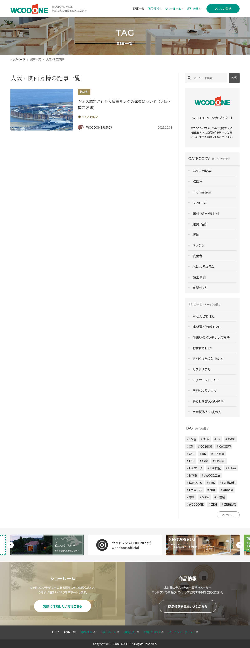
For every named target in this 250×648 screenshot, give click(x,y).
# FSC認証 (214, 468)
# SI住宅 (219, 497)
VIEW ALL (228, 514)
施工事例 (199, 277)
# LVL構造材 (228, 483)
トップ (55, 632)
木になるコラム (203, 266)
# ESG (191, 461)
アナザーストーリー (206, 379)
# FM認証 (219, 461)
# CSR (191, 454)
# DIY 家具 (217, 454)
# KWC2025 (194, 483)
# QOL (191, 497)
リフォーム (199, 202)
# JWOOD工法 (211, 475)
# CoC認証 (224, 446)
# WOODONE (195, 504)
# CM (190, 446)
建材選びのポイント (206, 326)
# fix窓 (204, 461)
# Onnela (227, 490)
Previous (10, 545)
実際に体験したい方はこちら (62, 606)
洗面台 (197, 255)
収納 (195, 234)
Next (239, 545)
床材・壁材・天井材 (205, 213)
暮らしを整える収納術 (208, 401)
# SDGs (204, 497)
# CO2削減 (205, 446)
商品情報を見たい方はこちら (187, 606)
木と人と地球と (203, 316)
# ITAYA (231, 468)
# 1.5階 (191, 439)
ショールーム (109, 632)
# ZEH (213, 504)
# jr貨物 (192, 475)
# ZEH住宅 (229, 504)
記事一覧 (35, 59)
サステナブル (201, 369)
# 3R (217, 439)
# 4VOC (230, 439)
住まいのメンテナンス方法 (211, 337)
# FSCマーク (194, 468)
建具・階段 (200, 223)
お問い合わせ (154, 632)
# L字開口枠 (194, 490)
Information (201, 192)
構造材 (197, 181)
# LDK (211, 483)
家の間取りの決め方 (206, 411)
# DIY (203, 454)
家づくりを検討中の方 (208, 358)
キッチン (198, 245)
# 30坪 (205, 439)
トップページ (17, 59)
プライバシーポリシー (183, 632)
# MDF (211, 490)
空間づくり (199, 287)
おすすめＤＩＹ (202, 347)
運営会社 (131, 632)
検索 (234, 77)
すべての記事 (201, 170)
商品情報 (88, 632)
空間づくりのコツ (204, 390)
